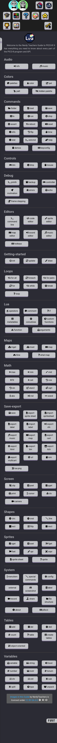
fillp (31, 526)
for (12, 286)
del (30, 627)
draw (48, 261)
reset (49, 124)
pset (30, 485)
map (48, 347)
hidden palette (44, 91)
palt (16, 91)
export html (12, 448)
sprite (44, 559)
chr (12, 679)
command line (12, 221)
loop (17, 294)
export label (12, 425)
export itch (49, 448)
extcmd (30, 140)
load (30, 108)
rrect (49, 526)
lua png (16, 468)
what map (44, 355)
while (31, 286)
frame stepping (16, 201)
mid (49, 372)
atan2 (30, 388)
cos (49, 380)
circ (12, 518)
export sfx (48, 425)
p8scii (44, 610)
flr (12, 380)
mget (12, 347)
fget (49, 543)
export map (30, 437)
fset (12, 551)
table (30, 635)
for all (12, 278)
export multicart (12, 459)
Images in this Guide (19, 697)
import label (30, 425)
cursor (30, 493)
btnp (30, 165)
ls (12, 116)
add (12, 627)
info (12, 132)
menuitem (12, 576)
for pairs (48, 278)
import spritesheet (48, 414)
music (44, 66)
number (12, 671)
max (12, 372)
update (30, 261)
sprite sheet (16, 559)
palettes (12, 83)
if (49, 311)
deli (49, 627)
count (12, 635)
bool (48, 663)
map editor (12, 234)
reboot (30, 124)
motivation (12, 192)
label (49, 587)
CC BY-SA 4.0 (36, 700)
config (49, 576)
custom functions (49, 320)
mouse (49, 165)
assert (12, 124)
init (12, 261)
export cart (49, 437)
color (30, 83)
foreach (31, 278)
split (12, 687)
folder (12, 108)
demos (16, 148)
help (48, 140)
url (30, 457)
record (12, 599)
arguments (44, 330)
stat (12, 140)
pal (49, 83)
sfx (17, 66)
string (31, 663)
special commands (30, 578)
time (49, 132)
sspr (48, 551)
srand (49, 396)
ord (30, 679)
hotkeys (17, 243)
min (30, 372)
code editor (30, 220)
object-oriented (16, 646)
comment (30, 311)
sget (12, 543)
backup (30, 182)
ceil (30, 380)
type (30, 687)
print (12, 493)
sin (12, 388)
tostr (30, 671)
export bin (30, 448)
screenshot (30, 589)
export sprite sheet (30, 414)
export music (12, 437)
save (48, 108)
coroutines (31, 320)
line (49, 518)
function (16, 330)
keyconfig (44, 148)
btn (12, 165)
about (17, 610)
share (31, 599)
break (49, 286)
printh (12, 182)
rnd (30, 396)
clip (12, 485)
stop (48, 116)
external (12, 587)
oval (30, 518)
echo (49, 190)
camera (17, 501)
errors (31, 190)
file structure (49, 600)
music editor (49, 234)
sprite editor (49, 220)
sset (30, 543)
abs (12, 396)
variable (12, 663)
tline (16, 355)
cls (49, 493)
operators (12, 311)
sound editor (30, 234)
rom (49, 457)
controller (49, 182)
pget (49, 485)
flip (30, 132)
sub (49, 679)
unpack (49, 687)
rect (12, 526)
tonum (49, 671)
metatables (12, 320)
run (30, 116)
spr (30, 551)
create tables (49, 636)
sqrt (49, 388)
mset (30, 347)
